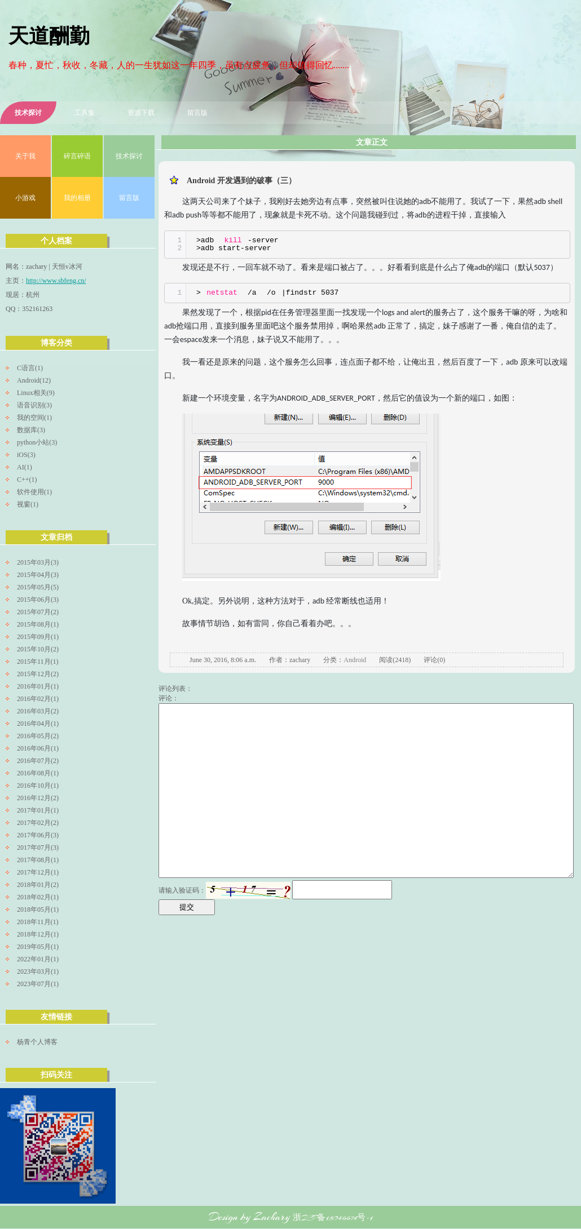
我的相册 (77, 198)
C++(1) (27, 479)
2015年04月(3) (38, 575)
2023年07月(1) (38, 984)
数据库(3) (31, 430)
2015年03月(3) (38, 562)
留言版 (197, 113)
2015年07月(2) (38, 612)
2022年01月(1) (38, 959)
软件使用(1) (34, 492)
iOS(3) (26, 455)
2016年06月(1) (38, 748)
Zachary (271, 1217)
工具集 (84, 113)
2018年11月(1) (38, 922)
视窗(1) (27, 504)
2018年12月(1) (38, 934)
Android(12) (34, 380)
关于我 (25, 156)
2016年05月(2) (38, 736)
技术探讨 (28, 113)
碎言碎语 (77, 156)
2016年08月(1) (38, 773)
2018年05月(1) (38, 909)
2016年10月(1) (38, 785)
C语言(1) (30, 368)
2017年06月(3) (38, 835)
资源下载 (141, 113)
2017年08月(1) (38, 860)
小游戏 (25, 198)
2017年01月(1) (38, 810)
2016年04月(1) (38, 723)
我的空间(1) (34, 418)
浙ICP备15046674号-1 (332, 1217)
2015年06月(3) (38, 600)
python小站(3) (37, 442)
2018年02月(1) (38, 897)
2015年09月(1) (38, 637)
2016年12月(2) (38, 798)
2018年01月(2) (38, 885)
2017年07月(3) (38, 847)
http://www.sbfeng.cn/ (56, 281)
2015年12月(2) (38, 674)
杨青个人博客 (37, 1042)
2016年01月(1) (38, 686)
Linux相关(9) (36, 393)
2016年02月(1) (38, 699)
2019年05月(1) (38, 947)
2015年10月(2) (38, 649)
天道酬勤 (49, 37)
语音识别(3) (34, 405)
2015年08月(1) (38, 624)
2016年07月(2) (38, 761)
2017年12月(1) (38, 872)
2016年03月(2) (38, 711)
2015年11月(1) (38, 661)
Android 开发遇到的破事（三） (241, 180)
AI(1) (24, 467)
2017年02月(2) (38, 823)
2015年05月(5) (38, 587)
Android (355, 660)
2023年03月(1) (38, 971)
